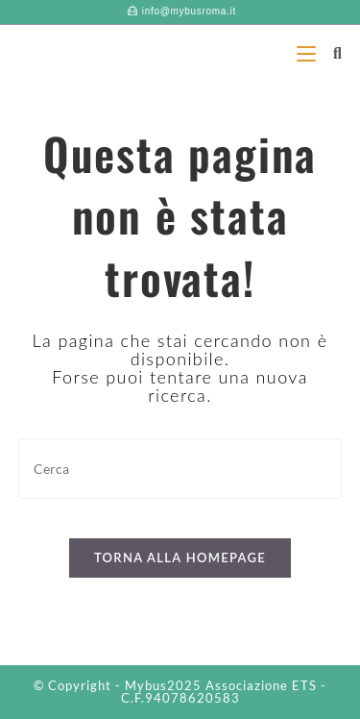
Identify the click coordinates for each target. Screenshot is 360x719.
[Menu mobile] (308, 52)
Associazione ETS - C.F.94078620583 (224, 692)
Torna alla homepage (180, 557)
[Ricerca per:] (330, 52)
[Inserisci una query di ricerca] (180, 468)
